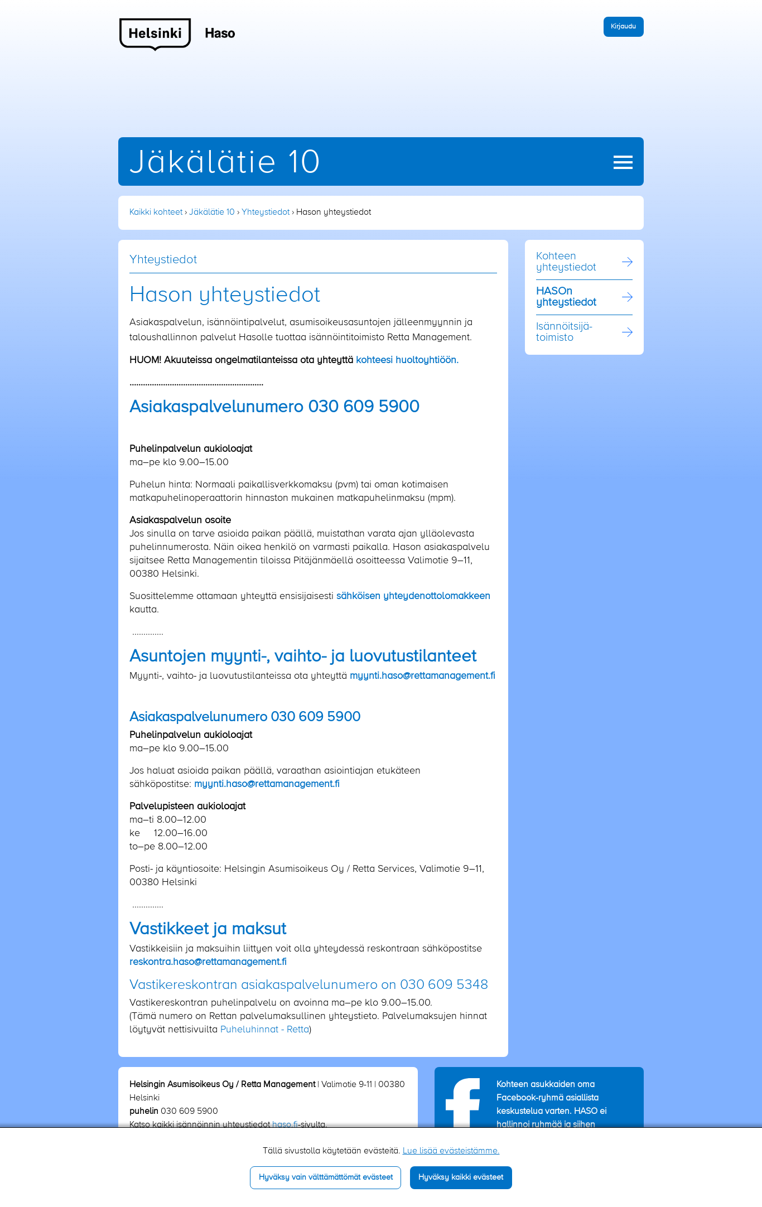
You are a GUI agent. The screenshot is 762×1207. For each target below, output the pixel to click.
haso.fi (285, 1125)
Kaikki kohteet (155, 212)
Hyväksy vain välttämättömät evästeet (326, 1177)
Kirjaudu (623, 26)
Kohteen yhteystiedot (566, 262)
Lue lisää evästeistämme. (451, 1151)
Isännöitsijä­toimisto (564, 332)
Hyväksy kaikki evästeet (460, 1177)
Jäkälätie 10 (225, 163)
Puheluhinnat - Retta (264, 1030)
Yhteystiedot (266, 212)
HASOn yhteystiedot (566, 297)
